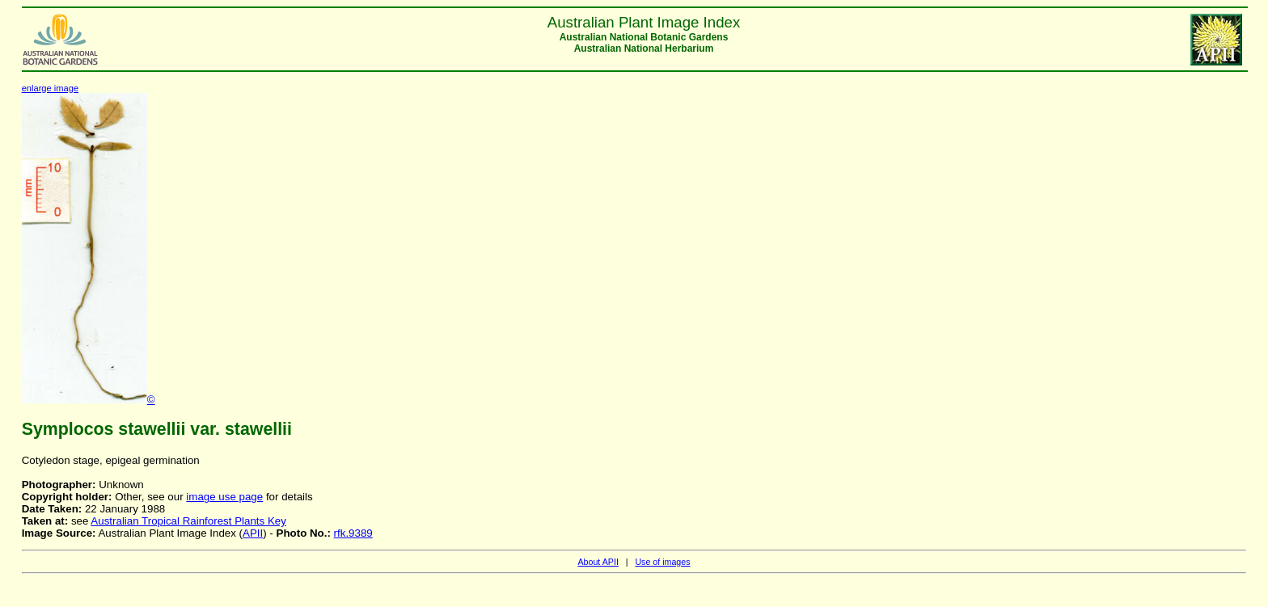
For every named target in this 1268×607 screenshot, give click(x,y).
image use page (224, 497)
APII (253, 533)
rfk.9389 (353, 533)
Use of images (662, 562)
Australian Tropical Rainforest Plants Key (188, 521)
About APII (597, 562)
